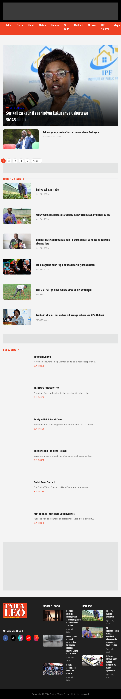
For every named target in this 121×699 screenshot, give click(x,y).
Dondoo (55, 25)
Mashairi (78, 25)
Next (36, 160)
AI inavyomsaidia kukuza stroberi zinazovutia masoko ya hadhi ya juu (112, 636)
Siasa (20, 25)
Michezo (92, 25)
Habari (9, 27)
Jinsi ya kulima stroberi (110, 614)
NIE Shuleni (105, 27)
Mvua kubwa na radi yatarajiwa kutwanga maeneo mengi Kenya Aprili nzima (72, 645)
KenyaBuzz (11, 350)
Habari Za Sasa (13, 179)
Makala (42, 27)
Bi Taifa (66, 27)
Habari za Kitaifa (16, 108)
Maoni (31, 25)
